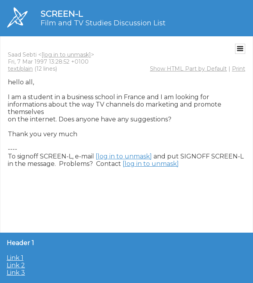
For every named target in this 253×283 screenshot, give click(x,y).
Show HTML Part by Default (188, 68)
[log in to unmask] (66, 54)
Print (238, 68)
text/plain (20, 68)
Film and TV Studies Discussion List (103, 23)
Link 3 (16, 272)
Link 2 (16, 265)
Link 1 (15, 258)
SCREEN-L (62, 14)
